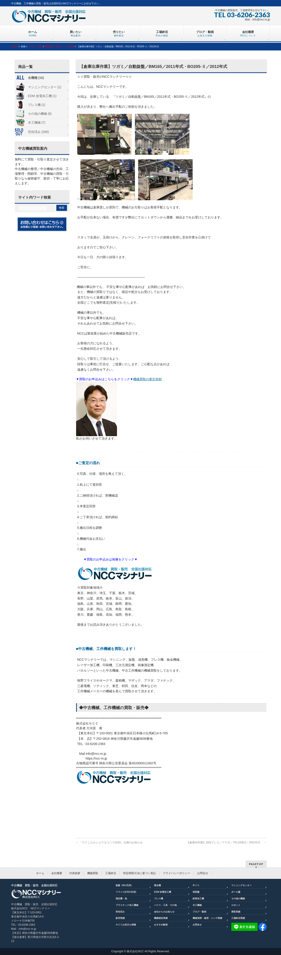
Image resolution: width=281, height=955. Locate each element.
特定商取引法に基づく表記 (139, 873)
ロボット (235, 905)
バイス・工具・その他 (165, 905)
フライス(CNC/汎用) (126, 892)
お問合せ (202, 873)
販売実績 (120, 918)
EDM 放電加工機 (162, 892)
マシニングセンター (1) (44, 87)
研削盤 (196, 892)
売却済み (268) (38, 132)
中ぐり (196, 885)
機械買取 (92, 873)
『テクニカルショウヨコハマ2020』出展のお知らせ (109, 842)
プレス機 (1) (36, 105)
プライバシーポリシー (176, 873)
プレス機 (158, 898)
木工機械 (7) (36, 122)
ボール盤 (235, 892)
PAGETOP (256, 863)
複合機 (157, 885)
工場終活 (110, 873)
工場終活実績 (238, 918)
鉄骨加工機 (198, 898)
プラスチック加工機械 (127, 905)
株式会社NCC (135, 951)
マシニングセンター (241, 885)
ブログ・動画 (35, 46)
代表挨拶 (74, 873)
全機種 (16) (36, 78)
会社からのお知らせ (164, 911)
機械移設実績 (161, 918)
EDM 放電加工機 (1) (42, 96)
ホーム (40, 873)
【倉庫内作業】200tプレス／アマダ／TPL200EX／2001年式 (226, 842)
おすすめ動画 (161, 924)
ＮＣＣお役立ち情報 (126, 924)
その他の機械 (238, 898)
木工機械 (197, 905)
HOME (14, 46)
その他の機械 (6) (40, 113)
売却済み (120, 911)
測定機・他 (121, 898)
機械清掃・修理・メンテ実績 (59, 46)
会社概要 (56, 873)
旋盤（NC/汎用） (124, 885)
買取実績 (235, 911)
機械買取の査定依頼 (147, 379)
